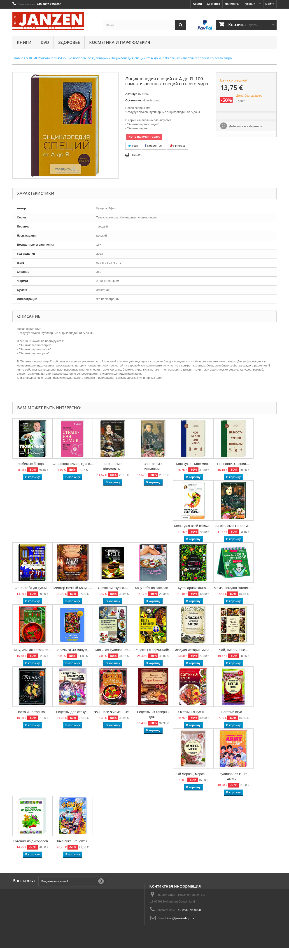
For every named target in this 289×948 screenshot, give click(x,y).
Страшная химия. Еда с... (73, 464)
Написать (232, 3)
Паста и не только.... (32, 712)
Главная (18, 58)
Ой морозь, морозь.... (193, 774)
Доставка (213, 3)
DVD (45, 42)
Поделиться (154, 145)
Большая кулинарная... (113, 650)
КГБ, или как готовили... (32, 650)
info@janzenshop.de (180, 918)
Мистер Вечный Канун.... (72, 588)
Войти (269, 3)
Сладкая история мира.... (193, 650)
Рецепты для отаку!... (72, 712)
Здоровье (69, 42)
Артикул (131, 94)
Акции (197, 3)
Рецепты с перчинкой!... (153, 650)
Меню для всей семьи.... (193, 526)
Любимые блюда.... (32, 464)
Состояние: (133, 100)
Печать (137, 155)
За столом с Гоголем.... (233, 526)
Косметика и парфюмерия (119, 42)
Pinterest (177, 145)
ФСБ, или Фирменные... (112, 712)
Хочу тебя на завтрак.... (153, 588)
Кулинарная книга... (193, 588)
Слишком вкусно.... (113, 588)
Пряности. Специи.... (233, 464)
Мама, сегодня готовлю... (233, 588)
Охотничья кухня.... (193, 712)
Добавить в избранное (245, 126)
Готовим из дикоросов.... (32, 841)
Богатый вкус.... (233, 712)
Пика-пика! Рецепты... (73, 841)
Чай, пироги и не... (233, 650)
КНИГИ (24, 42)
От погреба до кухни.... (32, 588)
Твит (133, 145)
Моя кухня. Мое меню (193, 464)
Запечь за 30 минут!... (73, 650)
